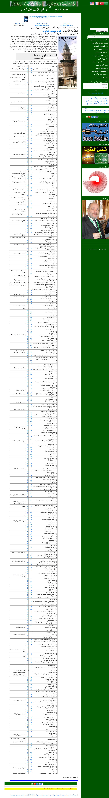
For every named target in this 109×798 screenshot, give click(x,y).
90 (28, 324)
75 (28, 357)
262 (28, 444)
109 (31, 190)
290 (28, 648)
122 (31, 526)
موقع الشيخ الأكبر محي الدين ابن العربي (44, 9)
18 (31, 432)
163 (31, 369)
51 (28, 201)
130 (28, 329)
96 (31, 292)
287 (28, 712)
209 (28, 294)
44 (28, 189)
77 (28, 362)
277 (28, 662)
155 (28, 90)
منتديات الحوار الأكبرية (101, 74)
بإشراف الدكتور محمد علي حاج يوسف (19, 795)
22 (31, 140)
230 (28, 206)
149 (31, 458)
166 (28, 679)
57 (31, 414)
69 (28, 135)
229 (28, 771)
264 (28, 371)
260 (28, 752)
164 (28, 260)
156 (28, 254)
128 (31, 161)
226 (28, 343)
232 (31, 228)
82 (31, 94)
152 (28, 138)
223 (28, 208)
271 (28, 549)
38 (31, 263)
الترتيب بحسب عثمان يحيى (66, 25)
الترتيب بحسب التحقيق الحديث (42, 25)
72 (28, 251)
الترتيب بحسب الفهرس (41, 23)
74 (31, 149)
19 (31, 471)
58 (28, 538)
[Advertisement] (95, 16)
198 (28, 100)
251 (28, 454)
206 (31, 524)
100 (31, 378)
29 (31, 567)
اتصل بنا (50, 795)
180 (31, 178)
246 (31, 421)
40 (31, 662)
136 (28, 331)
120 (28, 320)
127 (28, 230)
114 (31, 336)
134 (31, 757)
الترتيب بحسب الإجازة (19, 23)
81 (31, 355)
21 (31, 221)
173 (28, 369)
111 (31, 320)
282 (28, 580)
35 (31, 154)
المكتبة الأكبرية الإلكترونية (100, 43)
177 (31, 453)
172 (28, 129)
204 (28, 164)
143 (28, 110)
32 (28, 107)
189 (28, 597)
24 (28, 420)
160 (31, 413)
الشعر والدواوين (103, 59)
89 (31, 70)
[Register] (100, 93)
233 (28, 498)
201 (28, 126)
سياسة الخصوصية (66, 795)
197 (28, 722)
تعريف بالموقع (74, 795)
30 (31, 642)
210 (28, 430)
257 (28, 460)
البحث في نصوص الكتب (101, 31)
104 (28, 475)
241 (31, 454)
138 (28, 161)
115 (31, 394)
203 (31, 143)
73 (28, 392)
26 (31, 717)
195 (31, 514)
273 (28, 119)
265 (28, 583)
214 (31, 625)
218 (28, 736)
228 (28, 573)
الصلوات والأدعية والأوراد (100, 62)
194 (31, 126)
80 (31, 290)
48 (31, 327)
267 (28, 474)
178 (31, 201)
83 (28, 290)
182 (31, 208)
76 (31, 268)
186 (28, 616)
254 (28, 684)
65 (31, 298)
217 (31, 559)
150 (28, 216)
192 (28, 425)
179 (28, 313)
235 (31, 360)
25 (28, 694)
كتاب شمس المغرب (101, 68)
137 (31, 138)
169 (28, 69)
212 (28, 317)
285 (28, 117)
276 (28, 128)
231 (28, 496)
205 (31, 345)
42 (28, 157)
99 (28, 436)
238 (28, 373)
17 (31, 563)
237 (28, 242)
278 (28, 115)
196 (31, 761)
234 (28, 395)
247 (28, 333)
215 (31, 343)
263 (28, 510)
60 (31, 169)
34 (28, 232)
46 (28, 602)
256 (28, 299)
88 (31, 418)
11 (31, 82)
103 (28, 292)
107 (28, 380)
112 (28, 399)
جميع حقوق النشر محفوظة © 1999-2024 (38, 795)
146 (28, 310)
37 (28, 122)
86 (31, 112)
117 (31, 230)
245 (28, 416)
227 (28, 423)
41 (31, 157)
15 (31, 622)
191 (31, 81)
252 (28, 319)
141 (31, 254)
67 (28, 72)
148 (28, 547)
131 (31, 385)
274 (28, 726)
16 (31, 261)
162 (28, 517)
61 (31, 477)
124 (28, 394)
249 (28, 540)
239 (31, 540)
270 (28, 545)
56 (28, 131)
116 (28, 382)
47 (31, 156)
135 (31, 216)
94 (28, 418)
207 (28, 446)
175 (31, 175)
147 (28, 536)
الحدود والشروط (57, 795)
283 (28, 482)
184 (28, 241)
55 (28, 248)
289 (28, 353)
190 (31, 100)
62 (28, 151)
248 (28, 449)
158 (31, 69)
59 (28, 147)
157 (31, 451)
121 (28, 491)
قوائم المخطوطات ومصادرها (99, 40)
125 (31, 227)
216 (31, 423)
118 (28, 190)
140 (31, 90)
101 (31, 481)
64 (31, 135)
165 (31, 239)
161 (31, 129)
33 (31, 232)
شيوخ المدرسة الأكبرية (101, 49)
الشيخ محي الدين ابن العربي (99, 33)
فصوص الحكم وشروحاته (100, 55)
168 (31, 313)
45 (28, 347)
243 (28, 228)
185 (28, 609)
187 (28, 175)
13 (31, 692)
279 (28, 599)
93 (31, 531)
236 (28, 196)
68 (28, 366)
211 (28, 223)
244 (31, 299)
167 (31, 274)
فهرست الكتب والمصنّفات (100, 37)
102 (31, 183)
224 (31, 196)
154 (28, 124)
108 (31, 374)
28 (28, 618)
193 (31, 301)
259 (28, 421)
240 (31, 338)
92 (28, 112)
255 (28, 414)
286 (28, 411)
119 (31, 315)
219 (28, 747)
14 (31, 569)
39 (28, 263)
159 (31, 729)
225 (31, 242)
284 (28, 376)
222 (31, 395)
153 (31, 260)
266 (28, 461)
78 (31, 467)
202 (31, 317)
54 (31, 131)
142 (31, 447)
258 (28, 512)
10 (28, 612)
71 (28, 163)
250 (28, 338)
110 (31, 528)
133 (31, 110)
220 (31, 496)
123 (31, 176)
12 (31, 604)
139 (31, 124)
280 (28, 397)
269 (28, 387)
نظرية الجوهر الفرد (102, 65)
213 (28, 143)
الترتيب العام (66, 23)
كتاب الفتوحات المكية (101, 52)
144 (31, 187)
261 (28, 456)
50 (31, 506)
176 (31, 237)
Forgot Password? (92, 93)
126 (31, 331)
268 (28, 571)
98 (28, 585)
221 (28, 493)
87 (28, 268)
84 (31, 324)
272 (28, 589)
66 (31, 163)
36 (31, 114)
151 (28, 489)
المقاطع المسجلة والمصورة (99, 71)
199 (31, 294)
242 (28, 301)
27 (31, 618)
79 (31, 180)
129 (31, 225)
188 (28, 453)
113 (28, 378)
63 (31, 72)
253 (28, 543)
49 (31, 167)
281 (28, 596)
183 (28, 159)
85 (28, 94)
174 (28, 486)
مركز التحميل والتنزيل (101, 46)
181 (28, 689)
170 (31, 689)
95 (28, 70)
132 (28, 526)
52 (31, 388)
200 (31, 430)
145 (28, 185)
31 (31, 108)
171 (28, 413)
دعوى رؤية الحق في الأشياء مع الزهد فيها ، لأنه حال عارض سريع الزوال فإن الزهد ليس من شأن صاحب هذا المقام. (96, 101)
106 (31, 352)
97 (31, 475)
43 (31, 189)
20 (31, 265)
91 (31, 436)
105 (31, 399)
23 (28, 145)
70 (28, 298)
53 (31, 248)
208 (28, 105)
